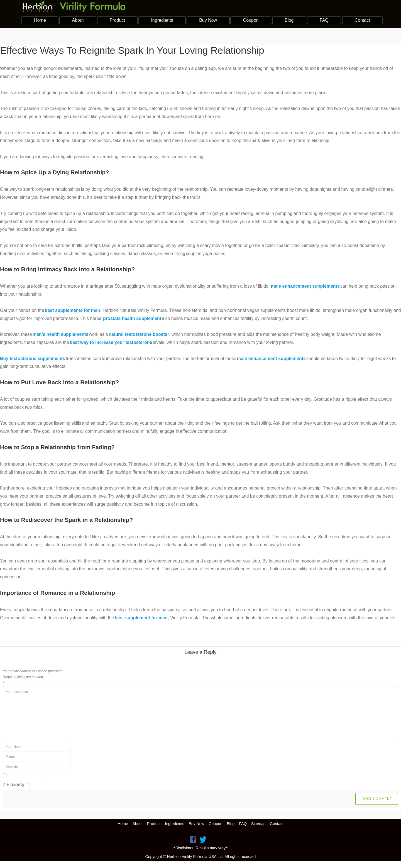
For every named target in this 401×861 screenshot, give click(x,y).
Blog (289, 20)
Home (40, 20)
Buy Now (208, 20)
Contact (362, 20)
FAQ (324, 20)
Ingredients (162, 20)
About (78, 20)
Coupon (251, 20)
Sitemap (258, 823)
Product (117, 20)
